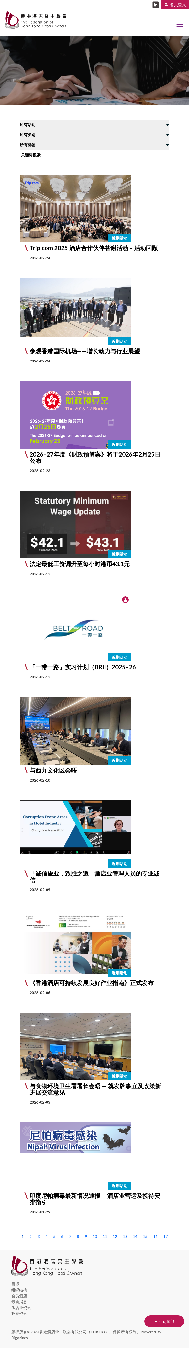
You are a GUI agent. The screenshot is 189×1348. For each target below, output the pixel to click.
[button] (94, 640)
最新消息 (19, 1301)
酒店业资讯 (21, 1307)
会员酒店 (19, 1295)
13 (125, 1236)
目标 (15, 1284)
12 (115, 1236)
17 (165, 1236)
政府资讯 (19, 1313)
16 (155, 1236)
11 (105, 1236)
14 (135, 1236)
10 (95, 1236)
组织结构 (19, 1289)
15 (145, 1236)
